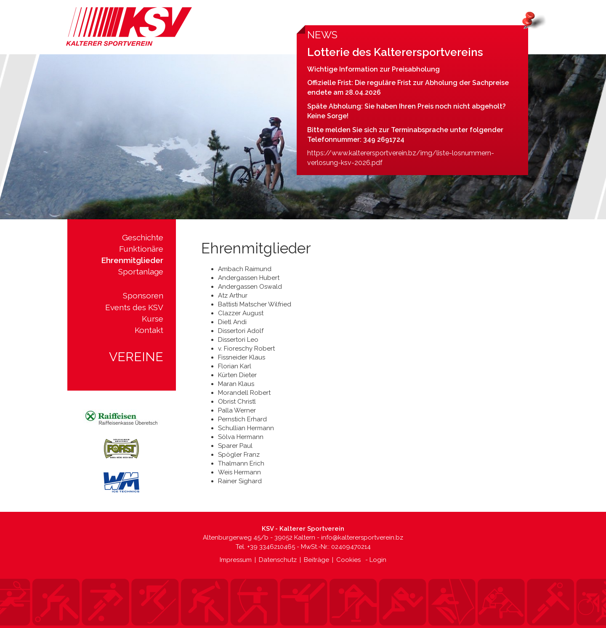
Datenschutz (278, 560)
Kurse (152, 318)
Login (377, 560)
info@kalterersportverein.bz (362, 537)
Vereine (136, 356)
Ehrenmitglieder (132, 260)
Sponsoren (143, 295)
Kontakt (149, 330)
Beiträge (316, 560)
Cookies (348, 560)
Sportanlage (140, 271)
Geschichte (142, 237)
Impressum (236, 560)
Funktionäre (141, 248)
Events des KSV (134, 307)
